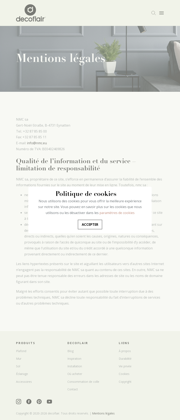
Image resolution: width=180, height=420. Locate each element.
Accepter (90, 224)
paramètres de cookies (117, 213)
